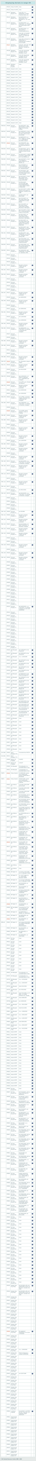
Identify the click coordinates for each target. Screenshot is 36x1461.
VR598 (8, 904)
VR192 (8, 143)
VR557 (8, 778)
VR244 (8, 361)
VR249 (8, 382)
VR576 (8, 842)
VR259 (8, 410)
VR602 (8, 918)
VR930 (8, 1331)
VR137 (8, 44)
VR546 (8, 773)
